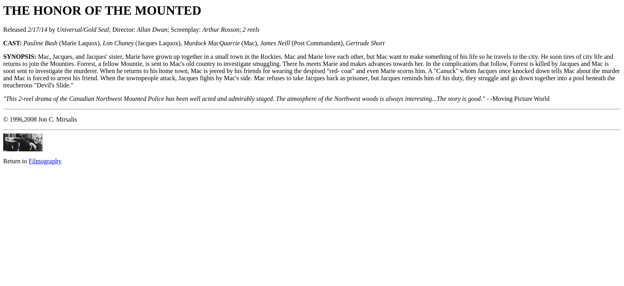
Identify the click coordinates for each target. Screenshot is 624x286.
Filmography (45, 161)
